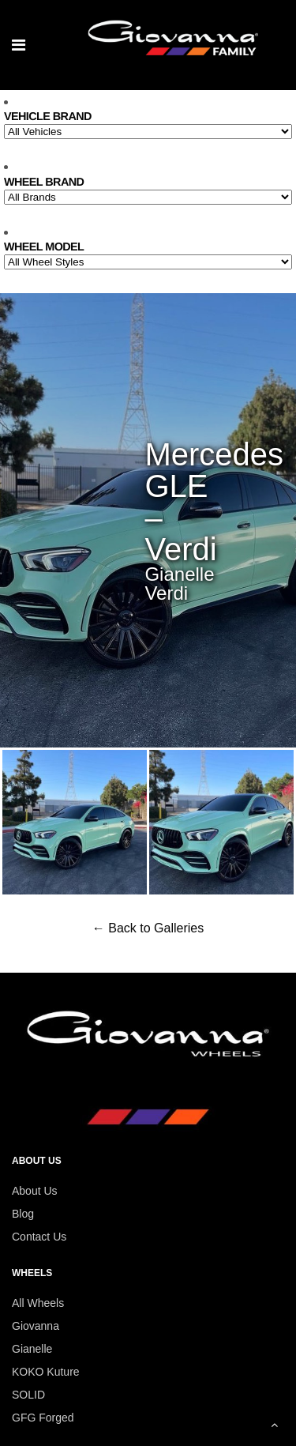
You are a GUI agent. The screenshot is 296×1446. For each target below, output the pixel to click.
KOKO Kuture (46, 1371)
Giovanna (35, 1326)
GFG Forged (43, 1417)
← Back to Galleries (148, 928)
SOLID (28, 1394)
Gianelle (32, 1348)
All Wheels (38, 1303)
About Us (35, 1190)
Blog (23, 1213)
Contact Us (39, 1236)
